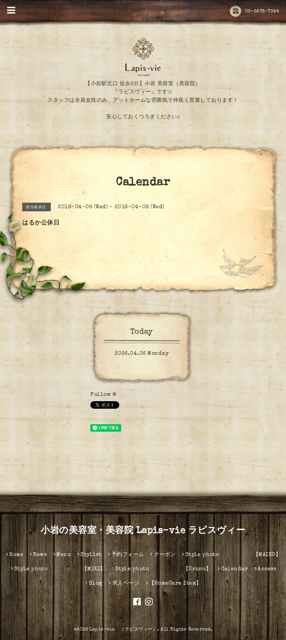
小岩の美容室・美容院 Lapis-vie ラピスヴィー (143, 531)
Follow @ (103, 394)
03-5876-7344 (254, 12)
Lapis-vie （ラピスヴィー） (123, 630)
